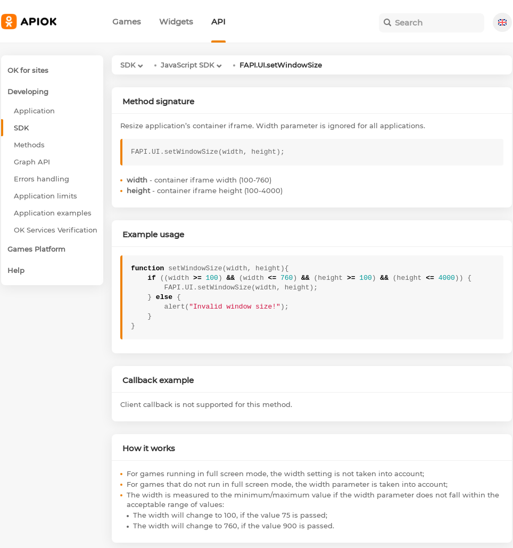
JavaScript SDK (187, 65)
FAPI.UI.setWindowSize (280, 65)
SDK (127, 65)
